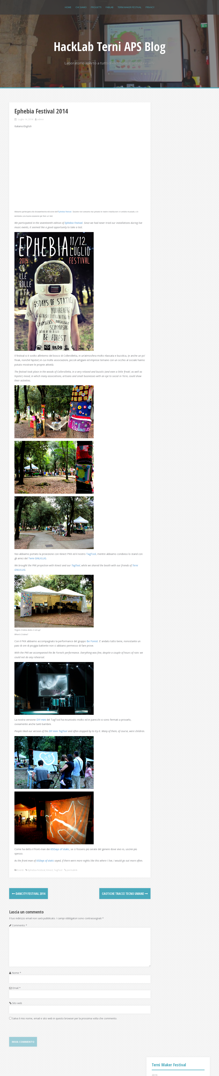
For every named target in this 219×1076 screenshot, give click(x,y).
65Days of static (60, 848)
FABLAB (109, 7)
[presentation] (36, 1033)
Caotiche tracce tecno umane (116, 897)
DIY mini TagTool (58, 725)
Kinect (49, 873)
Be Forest (92, 636)
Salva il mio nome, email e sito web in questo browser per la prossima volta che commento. (64, 1022)
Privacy (150, 7)
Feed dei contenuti (165, 336)
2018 (154, 127)
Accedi (158, 332)
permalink (71, 873)
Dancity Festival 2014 (28, 897)
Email (16, 991)
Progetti (96, 7)
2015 (154, 148)
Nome (16, 976)
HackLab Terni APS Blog (109, 46)
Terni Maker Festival (129, 7)
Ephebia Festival (64, 206)
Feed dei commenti (166, 341)
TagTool (91, 548)
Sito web (17, 1006)
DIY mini (41, 714)
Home (68, 7)
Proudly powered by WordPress (27, 1068)
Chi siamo (81, 7)
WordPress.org (163, 345)
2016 (154, 141)
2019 (154, 120)
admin (40, 119)
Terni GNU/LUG (49, 553)
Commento (19, 929)
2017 (154, 134)
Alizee (60, 1068)
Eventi (20, 873)
